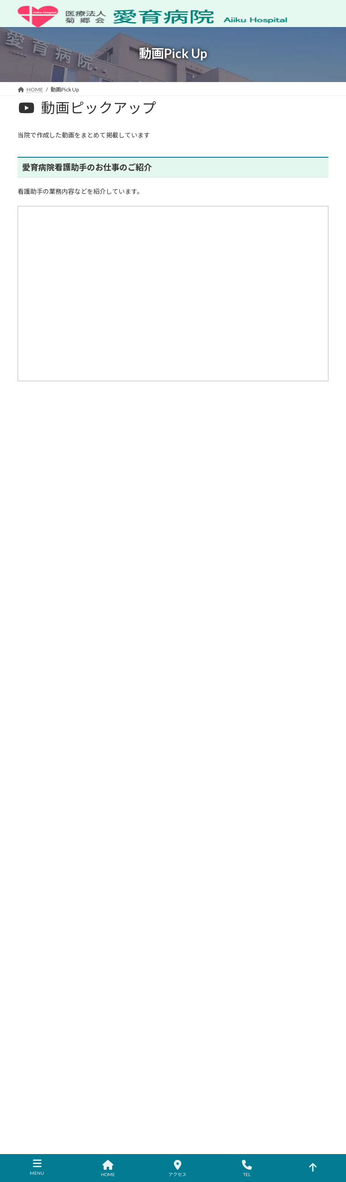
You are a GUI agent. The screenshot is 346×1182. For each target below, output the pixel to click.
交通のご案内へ (72, 987)
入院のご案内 (201, 847)
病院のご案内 (201, 800)
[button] (173, 588)
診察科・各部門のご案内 (215, 815)
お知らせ (37, 732)
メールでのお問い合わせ (55, 737)
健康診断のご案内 (206, 862)
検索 (277, 464)
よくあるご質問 (204, 910)
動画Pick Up (199, 941)
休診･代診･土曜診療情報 (95, 732)
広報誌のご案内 (204, 925)
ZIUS (173, 1145)
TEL (247, 1168)
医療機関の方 (280, 732)
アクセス (195, 878)
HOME (193, 784)
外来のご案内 (201, 831)
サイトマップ (158, 732)
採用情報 (196, 894)
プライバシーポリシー (219, 732)
